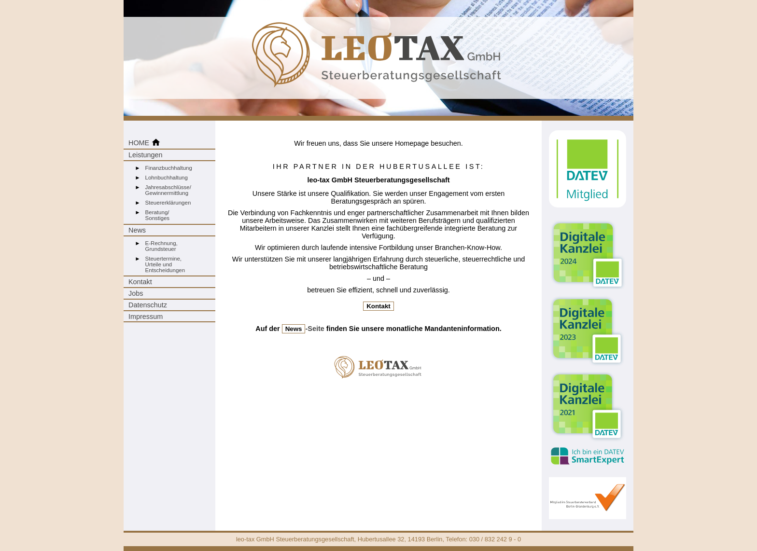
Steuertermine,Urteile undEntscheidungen (165, 264)
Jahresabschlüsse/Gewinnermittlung (168, 190)
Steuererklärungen (168, 203)
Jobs (135, 293)
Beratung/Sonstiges (157, 215)
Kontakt (140, 282)
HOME (144, 142)
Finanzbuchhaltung (168, 168)
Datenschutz (147, 305)
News (137, 230)
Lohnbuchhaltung (166, 177)
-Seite (303, 328)
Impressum (145, 316)
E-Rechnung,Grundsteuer (161, 246)
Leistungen (145, 155)
